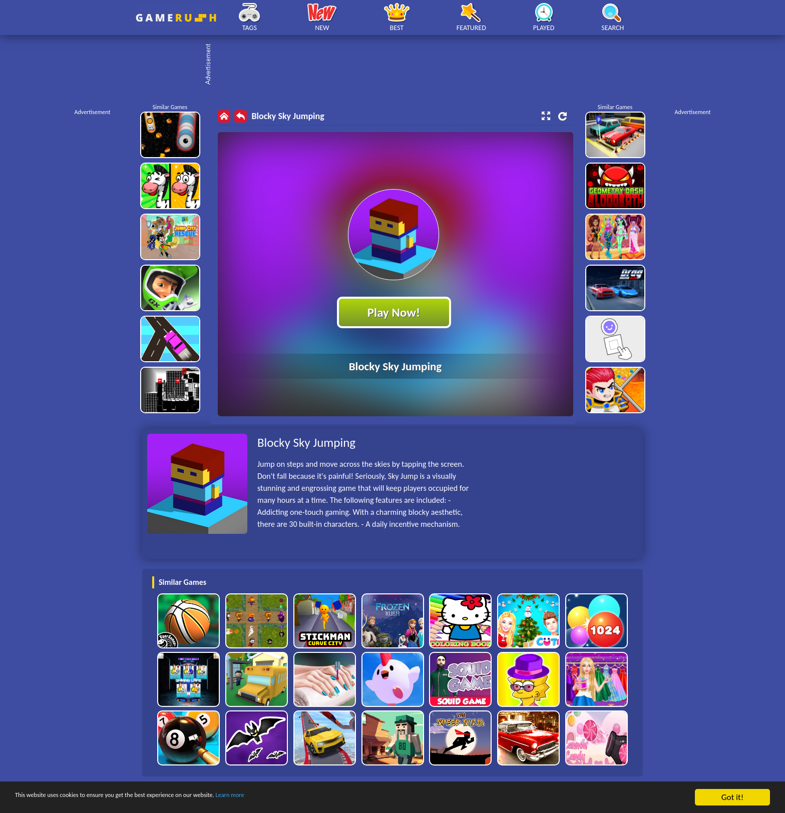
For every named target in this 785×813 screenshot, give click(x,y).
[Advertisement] (397, 65)
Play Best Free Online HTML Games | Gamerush (176, 18)
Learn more (312, 797)
